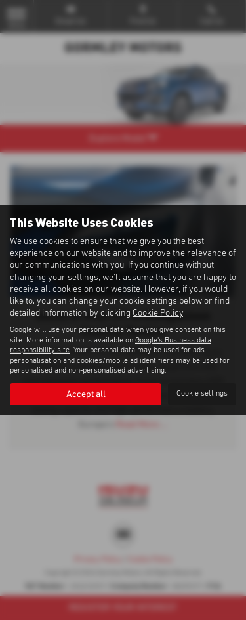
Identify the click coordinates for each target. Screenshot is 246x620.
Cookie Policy (158, 313)
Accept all (86, 394)
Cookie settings (202, 394)
